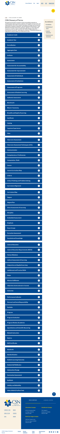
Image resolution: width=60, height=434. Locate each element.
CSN (6, 16)
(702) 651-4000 (28, 421)
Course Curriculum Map (14, 169)
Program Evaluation (13, 317)
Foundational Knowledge (15, 237)
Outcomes (10, 290)
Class (8, 132)
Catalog (9, 122)
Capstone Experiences (14, 127)
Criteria (9, 175)
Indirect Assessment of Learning (17, 259)
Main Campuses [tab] (33, 399)
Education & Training (13, 10)
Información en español (46, 10)
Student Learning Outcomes (15, 359)
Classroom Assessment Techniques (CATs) (20, 144)
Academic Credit (12, 34)
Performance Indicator (14, 296)
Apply (42, 3)
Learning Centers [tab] (48, 399)
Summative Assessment (14, 374)
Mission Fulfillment (13, 279)
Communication (12, 149)
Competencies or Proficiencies (16, 154)
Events (15, 412)
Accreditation (11, 44)
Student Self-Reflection (14, 364)
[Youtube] (57, 431)
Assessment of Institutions (15, 80)
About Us (7, 10)
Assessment (11, 59)
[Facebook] (51, 431)
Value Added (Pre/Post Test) (15, 389)
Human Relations (12, 254)
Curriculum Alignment (14, 185)
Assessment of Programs (14, 86)
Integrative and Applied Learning (17, 264)
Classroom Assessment (14, 139)
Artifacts (10, 54)
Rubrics (9, 337)
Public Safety (33, 431)
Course (9, 164)
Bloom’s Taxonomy (13, 107)
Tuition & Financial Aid (30, 10)
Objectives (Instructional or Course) (18, 285)
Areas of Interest (29, 3)
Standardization (12, 354)
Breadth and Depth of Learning (16, 112)
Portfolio (10, 306)
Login (38, 3)
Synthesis (10, 379)
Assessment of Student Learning (17, 91)
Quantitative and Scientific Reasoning (18, 327)
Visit (46, 3)
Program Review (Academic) (16, 322)
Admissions (23, 10)
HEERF (14, 415)
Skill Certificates (12, 342)
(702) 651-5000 (28, 412)
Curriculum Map (12, 191)
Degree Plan (11, 201)
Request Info (51, 3)
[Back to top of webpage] (54, 396)
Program (10, 311)
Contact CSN (7, 409)
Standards (10, 348)
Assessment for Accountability (16, 65)
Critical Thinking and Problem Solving (18, 180)
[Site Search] (53, 10)
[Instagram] (55, 431)
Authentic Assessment (14, 97)
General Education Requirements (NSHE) (19, 249)
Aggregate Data (12, 49)
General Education (13, 244)
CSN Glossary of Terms (15, 16)
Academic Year (11, 39)
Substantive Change (13, 369)
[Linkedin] (49, 431)
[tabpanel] (40, 415)
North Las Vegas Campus (31, 415)
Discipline (10, 212)
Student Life (39, 10)
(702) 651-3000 (44, 412)
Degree (9, 196)
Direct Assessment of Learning (16, 207)
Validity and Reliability (14, 384)
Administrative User (42, 431)
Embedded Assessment (14, 217)
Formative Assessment (14, 232)
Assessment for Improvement (16, 70)
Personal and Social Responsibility (17, 301)
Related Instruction (13, 332)
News (14, 409)
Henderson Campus (46, 406)
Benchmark (10, 102)
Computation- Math (13, 159)
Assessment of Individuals (15, 75)
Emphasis (10, 222)
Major (9, 274)
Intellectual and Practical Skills (16, 269)
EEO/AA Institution (25, 431)
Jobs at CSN (7, 412)
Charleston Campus (30, 406)
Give (34, 3)
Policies (19, 430)
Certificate (10, 117)
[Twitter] (53, 431)
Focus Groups (11, 227)
